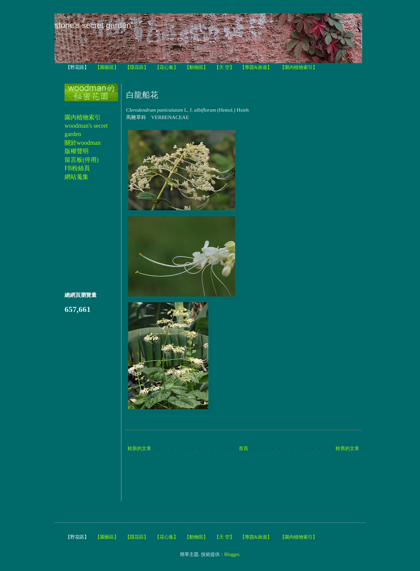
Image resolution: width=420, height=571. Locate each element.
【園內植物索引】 (298, 67)
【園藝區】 (107, 67)
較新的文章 (139, 448)
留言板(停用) (82, 159)
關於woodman (83, 142)
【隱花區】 (136, 67)
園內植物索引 (83, 117)
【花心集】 (166, 67)
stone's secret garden (93, 25)
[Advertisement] (248, 477)
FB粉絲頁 (77, 168)
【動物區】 (196, 67)
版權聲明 (77, 151)
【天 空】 (224, 67)
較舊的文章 (347, 448)
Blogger (231, 554)
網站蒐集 (77, 177)
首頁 (243, 448)
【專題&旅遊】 (256, 67)
